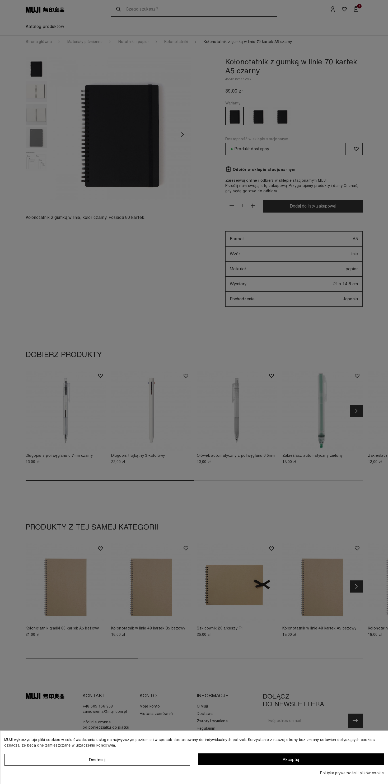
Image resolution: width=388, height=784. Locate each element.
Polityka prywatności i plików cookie (352, 773)
